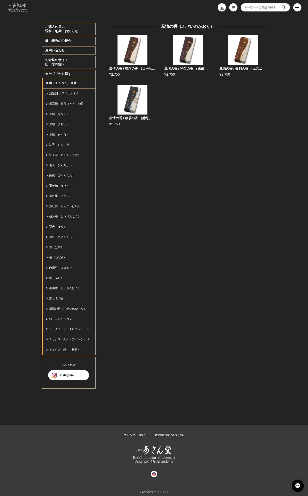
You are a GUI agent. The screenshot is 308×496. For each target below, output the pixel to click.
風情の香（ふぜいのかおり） (68, 308)
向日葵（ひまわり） (62, 267)
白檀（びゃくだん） (62, 175)
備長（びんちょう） (62, 165)
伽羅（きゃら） (59, 134)
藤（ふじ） (56, 277)
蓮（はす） (56, 247)
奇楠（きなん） (59, 114)
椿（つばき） (57, 257)
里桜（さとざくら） (62, 236)
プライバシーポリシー (136, 435)
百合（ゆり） (57, 226)
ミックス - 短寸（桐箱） (64, 349)
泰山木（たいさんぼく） (65, 288)
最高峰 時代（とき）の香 (66, 103)
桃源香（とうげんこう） (65, 216)
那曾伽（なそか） (60, 185)
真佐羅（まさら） (60, 195)
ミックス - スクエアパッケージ (69, 339)
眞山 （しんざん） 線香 (61, 83)
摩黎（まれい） (59, 124)
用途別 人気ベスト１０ (64, 93)
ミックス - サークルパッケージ (69, 329)
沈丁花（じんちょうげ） (65, 155)
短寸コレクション (60, 318)
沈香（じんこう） (60, 144)
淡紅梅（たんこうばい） (65, 206)
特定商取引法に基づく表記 (169, 435)
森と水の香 (56, 298)
